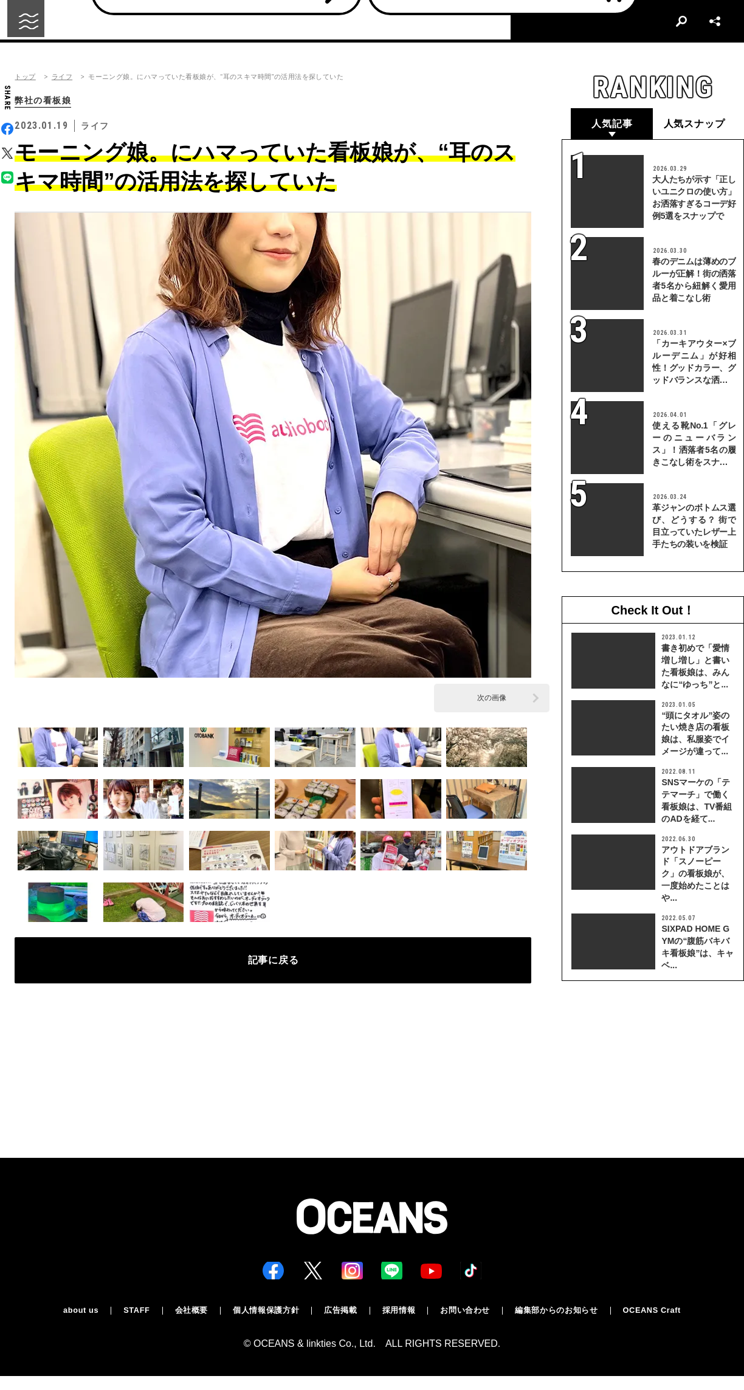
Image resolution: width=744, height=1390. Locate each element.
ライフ (62, 77)
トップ (25, 77)
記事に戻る (273, 965)
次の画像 (491, 699)
